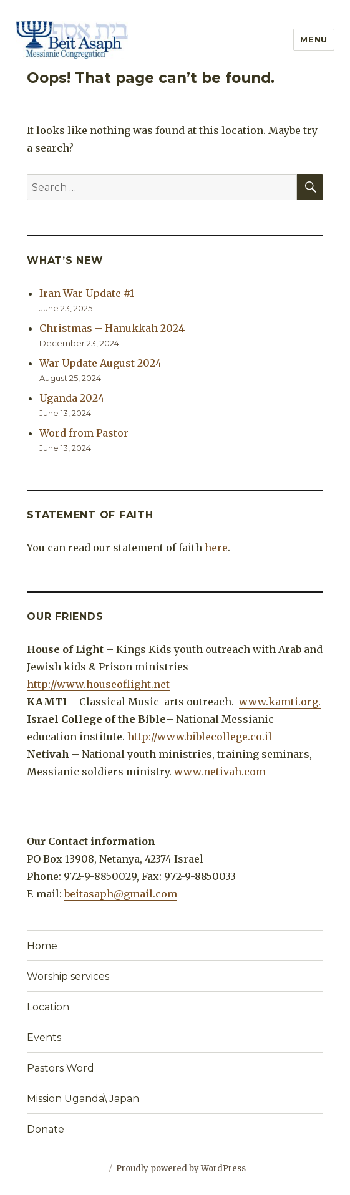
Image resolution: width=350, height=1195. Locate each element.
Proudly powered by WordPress (181, 1168)
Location (48, 1007)
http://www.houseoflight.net (98, 684)
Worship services (68, 976)
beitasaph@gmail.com (120, 894)
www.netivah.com (220, 771)
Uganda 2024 (71, 398)
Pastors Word (60, 1068)
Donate (45, 1129)
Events (44, 1037)
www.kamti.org (278, 701)
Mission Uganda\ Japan (83, 1099)
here (216, 547)
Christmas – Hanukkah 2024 (112, 328)
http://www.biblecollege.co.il (199, 736)
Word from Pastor (84, 433)
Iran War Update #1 (86, 293)
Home (42, 946)
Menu (313, 39)
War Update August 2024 (100, 363)
